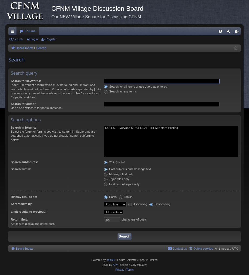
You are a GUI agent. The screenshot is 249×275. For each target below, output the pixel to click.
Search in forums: (23, 127)
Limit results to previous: (28, 211)
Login (34, 39)
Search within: (21, 169)
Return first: (19, 219)
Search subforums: (24, 162)
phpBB (110, 260)
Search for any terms (120, 91)
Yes (109, 162)
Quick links (13, 32)
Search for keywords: (26, 80)
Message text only (118, 174)
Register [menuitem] (238, 32)
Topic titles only (116, 179)
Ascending (137, 204)
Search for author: (23, 103)
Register (51, 39)
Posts (110, 196)
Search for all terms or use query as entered (135, 86)
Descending (159, 204)
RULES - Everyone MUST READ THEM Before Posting (171, 128)
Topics (125, 196)
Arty (115, 264)
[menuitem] (220, 31)
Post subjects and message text (127, 169)
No (120, 162)
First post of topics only (122, 184)
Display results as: (24, 196)
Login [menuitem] (230, 32)
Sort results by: (22, 203)
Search (18, 39)
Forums (30, 31)
